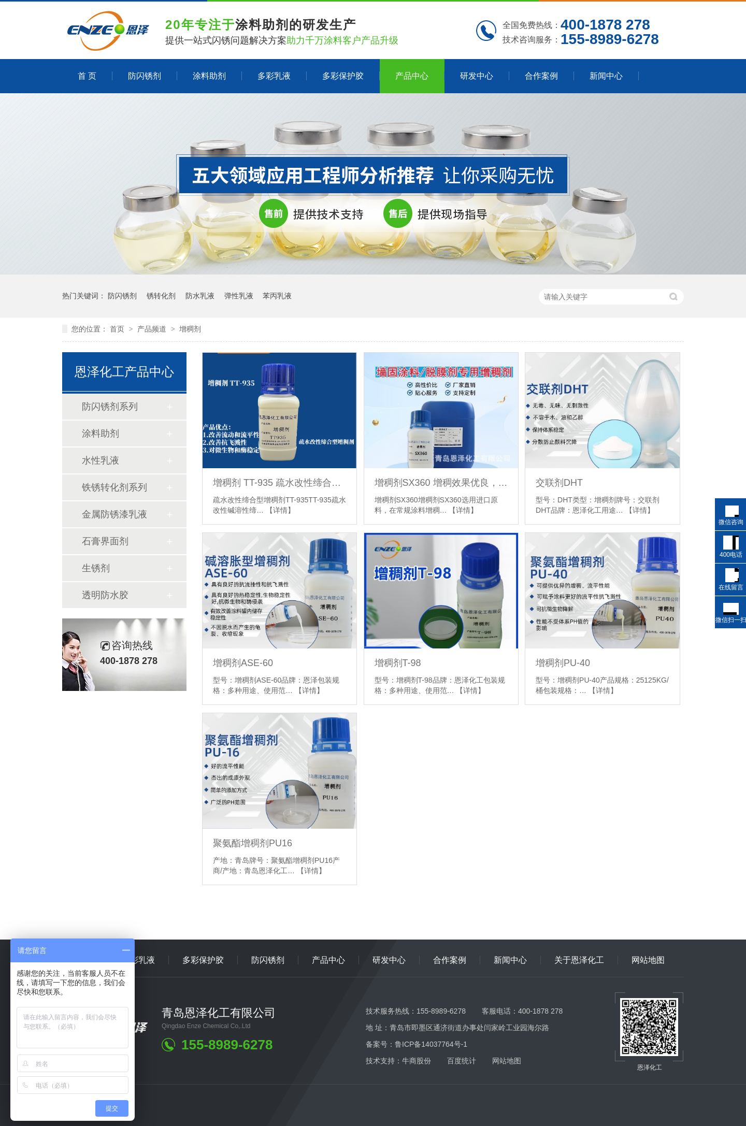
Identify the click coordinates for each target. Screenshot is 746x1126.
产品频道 (152, 329)
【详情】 (280, 510)
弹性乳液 (238, 296)
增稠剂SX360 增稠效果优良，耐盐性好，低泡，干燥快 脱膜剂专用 (441, 483)
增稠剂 (190, 329)
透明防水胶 (105, 595)
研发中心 (476, 75)
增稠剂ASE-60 (243, 663)
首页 (118, 329)
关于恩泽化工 (579, 960)
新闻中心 (606, 75)
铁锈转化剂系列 (114, 487)
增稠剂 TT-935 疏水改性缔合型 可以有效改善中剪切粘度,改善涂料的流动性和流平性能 (279, 483)
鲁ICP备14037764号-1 (431, 1044)
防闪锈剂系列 (110, 406)
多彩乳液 (274, 75)
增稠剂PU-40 (563, 663)
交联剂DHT (559, 483)
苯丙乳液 (277, 296)
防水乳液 (199, 296)
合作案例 (541, 75)
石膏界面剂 (105, 541)
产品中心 (411, 75)
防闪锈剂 (144, 75)
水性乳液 (100, 460)
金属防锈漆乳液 (114, 514)
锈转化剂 (161, 296)
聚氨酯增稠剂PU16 (252, 843)
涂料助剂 (209, 75)
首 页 (87, 75)
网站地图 (648, 960)
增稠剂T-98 (398, 663)
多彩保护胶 (343, 75)
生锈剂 (96, 568)
